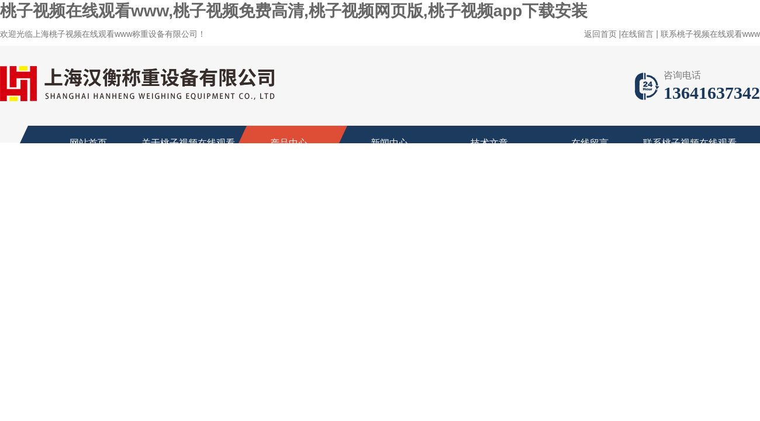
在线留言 (637, 34)
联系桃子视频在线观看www (710, 34)
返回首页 (600, 34)
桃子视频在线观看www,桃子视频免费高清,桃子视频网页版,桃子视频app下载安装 (294, 11)
